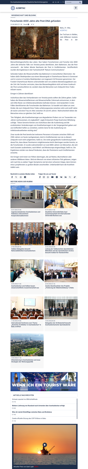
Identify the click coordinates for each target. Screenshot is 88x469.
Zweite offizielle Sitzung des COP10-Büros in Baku (29, 418)
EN (58, 2)
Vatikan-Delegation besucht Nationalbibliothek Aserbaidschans (23, 250)
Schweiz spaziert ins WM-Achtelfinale (24, 399)
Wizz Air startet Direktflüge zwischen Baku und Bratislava (32, 412)
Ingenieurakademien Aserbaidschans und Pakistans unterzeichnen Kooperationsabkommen (25, 213)
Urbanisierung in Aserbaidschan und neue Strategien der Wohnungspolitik (25, 361)
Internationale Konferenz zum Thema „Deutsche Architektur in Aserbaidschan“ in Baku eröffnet (26, 325)
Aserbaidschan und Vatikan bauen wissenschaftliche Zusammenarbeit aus (25, 287)
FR (63, 2)
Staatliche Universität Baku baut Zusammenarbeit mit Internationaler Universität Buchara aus (57, 213)
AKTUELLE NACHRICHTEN (23, 395)
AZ (53, 2)
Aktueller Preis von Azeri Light (25, 467)
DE (61, 2)
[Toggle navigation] (75, 7)
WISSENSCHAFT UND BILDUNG (23, 15)
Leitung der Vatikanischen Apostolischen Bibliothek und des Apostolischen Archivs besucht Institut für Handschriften (59, 250)
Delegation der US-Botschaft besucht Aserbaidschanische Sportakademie (58, 324)
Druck (26, 24)
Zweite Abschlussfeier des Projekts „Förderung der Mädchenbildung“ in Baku (59, 287)
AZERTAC (63, 30)
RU (55, 2)
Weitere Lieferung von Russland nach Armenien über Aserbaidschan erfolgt (38, 406)
